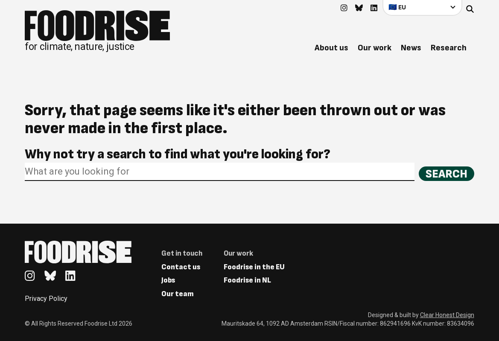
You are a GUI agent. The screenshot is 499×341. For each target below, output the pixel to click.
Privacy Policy (46, 298)
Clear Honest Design (447, 315)
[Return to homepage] (97, 31)
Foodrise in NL (247, 280)
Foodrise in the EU (254, 266)
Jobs (168, 280)
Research (449, 48)
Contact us (180, 266)
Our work (374, 48)
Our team (177, 293)
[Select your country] (422, 7)
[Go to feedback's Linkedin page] (374, 8)
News (411, 48)
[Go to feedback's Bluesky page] (359, 8)
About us (331, 48)
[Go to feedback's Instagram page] (344, 8)
